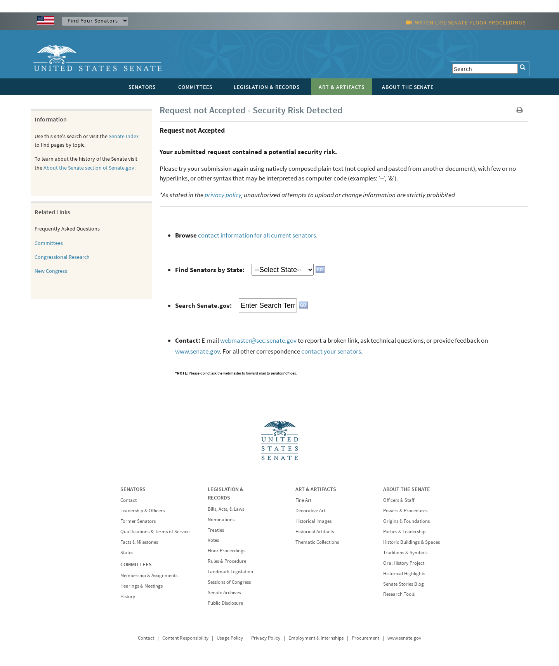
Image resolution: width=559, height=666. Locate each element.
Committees (49, 242)
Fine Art (303, 500)
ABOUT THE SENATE (406, 489)
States (126, 552)
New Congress (51, 270)
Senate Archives (224, 592)
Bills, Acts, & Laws (226, 509)
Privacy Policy (265, 638)
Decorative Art (310, 510)
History (127, 596)
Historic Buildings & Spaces (411, 542)
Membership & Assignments (148, 575)
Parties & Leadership (404, 531)
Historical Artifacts (314, 531)
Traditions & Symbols (405, 552)
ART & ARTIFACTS (315, 489)
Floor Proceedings (226, 550)
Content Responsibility (185, 638)
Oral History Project (403, 563)
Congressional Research (62, 256)
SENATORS (133, 489)
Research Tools (399, 594)
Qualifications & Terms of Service (154, 531)
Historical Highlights (404, 573)
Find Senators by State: (210, 269)
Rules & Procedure (227, 561)
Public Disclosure (225, 603)
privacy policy (223, 195)
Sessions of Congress (229, 582)
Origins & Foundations (406, 521)
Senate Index (124, 136)
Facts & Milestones (139, 542)
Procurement (365, 638)
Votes (213, 540)
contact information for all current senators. (258, 235)
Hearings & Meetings (141, 586)
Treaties (216, 530)
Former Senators (138, 521)
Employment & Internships (316, 638)
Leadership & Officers (142, 510)
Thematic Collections (317, 542)
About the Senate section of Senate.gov (88, 167)
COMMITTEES (136, 564)
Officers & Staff (398, 500)
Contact (128, 500)
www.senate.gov (197, 351)
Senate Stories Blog (403, 584)
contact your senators (331, 351)
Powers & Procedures (405, 510)
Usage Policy (230, 638)
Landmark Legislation (230, 571)
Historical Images (313, 521)
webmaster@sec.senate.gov (258, 340)
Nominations (221, 519)
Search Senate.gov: (203, 305)
